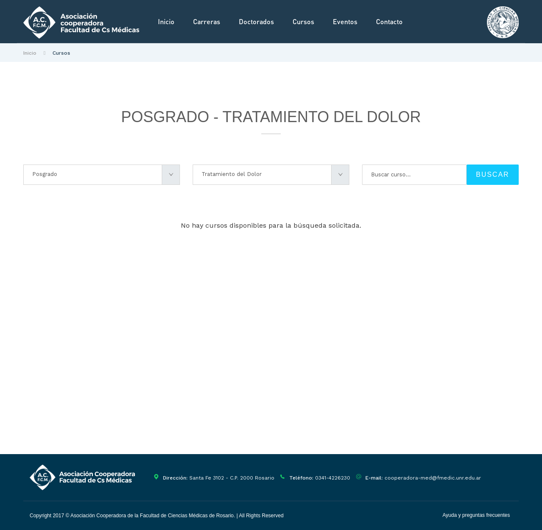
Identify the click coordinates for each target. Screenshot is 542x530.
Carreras (206, 21)
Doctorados (256, 21)
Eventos (345, 21)
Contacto (389, 21)
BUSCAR (492, 174)
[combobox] (101, 175)
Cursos (303, 21)
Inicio (166, 21)
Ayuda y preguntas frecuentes (476, 515)
